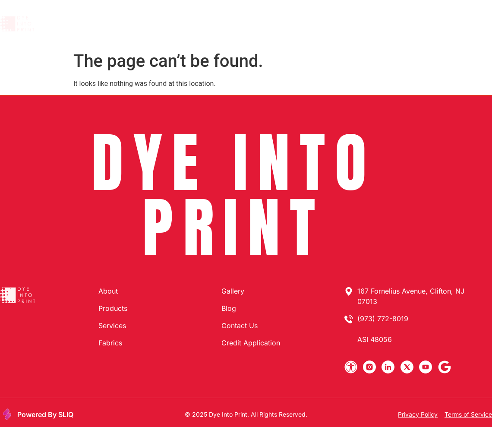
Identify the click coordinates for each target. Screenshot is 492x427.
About (161, 23)
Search (356, 23)
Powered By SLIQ (45, 414)
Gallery (319, 23)
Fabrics (282, 23)
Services (242, 23)
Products (199, 23)
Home (127, 23)
